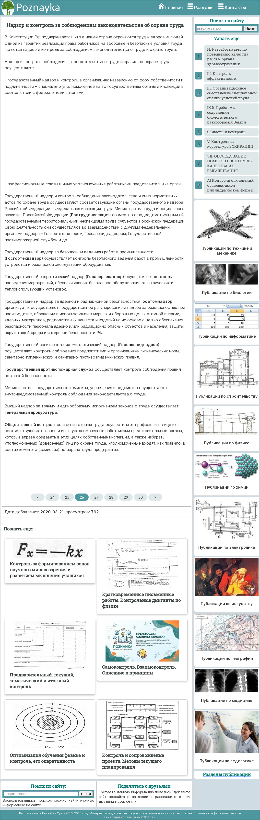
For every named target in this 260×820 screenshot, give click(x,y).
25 (67, 497)
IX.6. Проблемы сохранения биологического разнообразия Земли (226, 114)
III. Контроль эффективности (221, 76)
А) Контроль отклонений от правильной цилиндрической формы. (231, 185)
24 (52, 497)
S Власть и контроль (226, 131)
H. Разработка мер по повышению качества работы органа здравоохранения (227, 56)
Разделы (203, 7)
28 (111, 497)
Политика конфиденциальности (217, 813)
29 (126, 497)
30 (140, 497)
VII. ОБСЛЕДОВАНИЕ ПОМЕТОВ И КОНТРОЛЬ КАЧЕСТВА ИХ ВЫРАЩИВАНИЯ (229, 163)
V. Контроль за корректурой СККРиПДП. (230, 144)
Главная (174, 7)
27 (96, 497)
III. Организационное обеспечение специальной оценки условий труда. (232, 93)
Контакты (235, 7)
